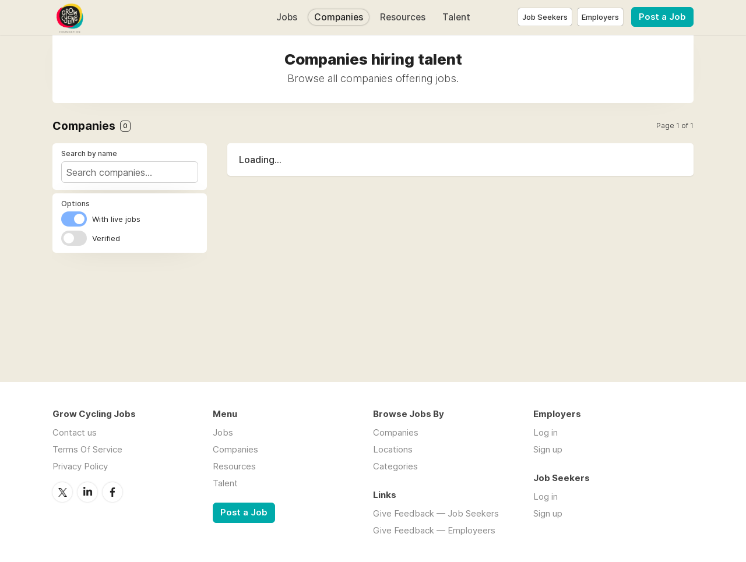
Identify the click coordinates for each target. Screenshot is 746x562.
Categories (395, 466)
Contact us (74, 432)
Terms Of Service (87, 449)
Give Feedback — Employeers (434, 530)
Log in (545, 432)
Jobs (286, 17)
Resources (402, 17)
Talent (456, 17)
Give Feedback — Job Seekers (436, 513)
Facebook (112, 492)
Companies (338, 17)
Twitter (62, 492)
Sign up (547, 449)
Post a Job (662, 17)
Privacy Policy (80, 466)
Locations (393, 449)
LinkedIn (87, 492)
